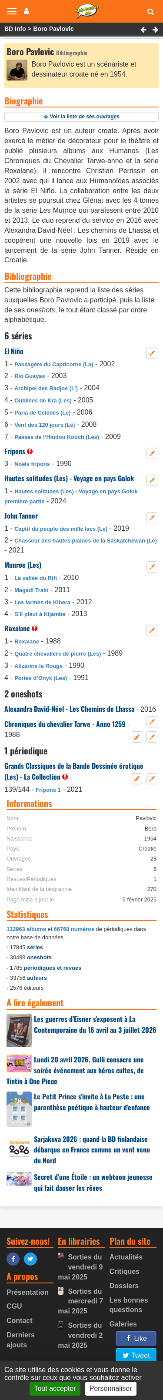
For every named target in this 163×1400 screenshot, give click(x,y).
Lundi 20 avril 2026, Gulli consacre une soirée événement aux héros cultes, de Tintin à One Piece (75, 1070)
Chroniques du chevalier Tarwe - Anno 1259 (65, 724)
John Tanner (21, 515)
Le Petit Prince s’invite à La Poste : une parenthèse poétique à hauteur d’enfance (92, 1101)
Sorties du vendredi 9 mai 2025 (80, 1267)
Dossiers (124, 1285)
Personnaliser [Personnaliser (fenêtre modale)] (111, 1388)
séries (35, 947)
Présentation (28, 1292)
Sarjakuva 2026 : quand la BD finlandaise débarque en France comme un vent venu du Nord (92, 1150)
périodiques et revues (52, 968)
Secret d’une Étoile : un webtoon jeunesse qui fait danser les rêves (93, 1182)
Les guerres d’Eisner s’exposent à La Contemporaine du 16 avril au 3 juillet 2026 (95, 1024)
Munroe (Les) (22, 564)
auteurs (37, 978)
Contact (20, 1320)
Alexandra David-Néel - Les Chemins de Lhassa (69, 708)
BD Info (15, 28)
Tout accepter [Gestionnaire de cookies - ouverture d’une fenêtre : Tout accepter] (55, 1388)
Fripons (14, 451)
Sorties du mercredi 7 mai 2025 (80, 1301)
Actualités (126, 1257)
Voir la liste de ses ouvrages (85, 117)
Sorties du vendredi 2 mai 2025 (80, 1335)
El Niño (13, 351)
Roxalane (17, 628)
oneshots (39, 957)
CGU (14, 1306)
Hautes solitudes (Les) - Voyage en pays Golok (69, 478)
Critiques (125, 1271)
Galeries (123, 1324)
